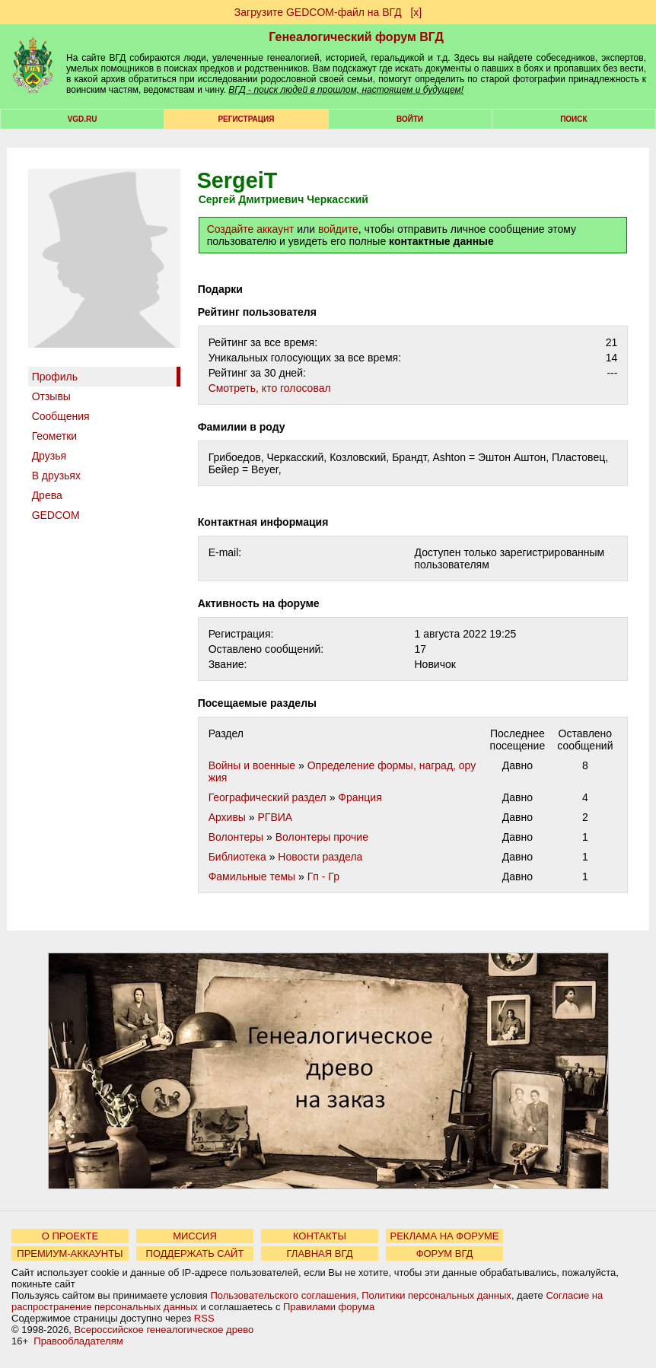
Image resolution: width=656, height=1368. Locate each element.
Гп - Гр (323, 876)
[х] (416, 12)
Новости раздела (320, 857)
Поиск (573, 119)
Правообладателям (78, 1341)
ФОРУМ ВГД (444, 1253)
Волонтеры (236, 837)
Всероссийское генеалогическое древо (164, 1329)
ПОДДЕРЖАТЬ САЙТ (195, 1253)
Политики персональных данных (436, 1295)
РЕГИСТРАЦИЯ (246, 119)
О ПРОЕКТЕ (70, 1236)
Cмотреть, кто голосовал (270, 388)
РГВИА (275, 817)
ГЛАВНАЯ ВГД (320, 1253)
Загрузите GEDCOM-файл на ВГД (318, 12)
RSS (204, 1318)
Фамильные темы (252, 876)
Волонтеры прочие (321, 837)
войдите (338, 229)
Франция (359, 797)
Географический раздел (267, 797)
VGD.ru (82, 119)
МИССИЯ (195, 1236)
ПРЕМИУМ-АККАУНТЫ (70, 1253)
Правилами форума (328, 1306)
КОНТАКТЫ (319, 1236)
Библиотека (237, 857)
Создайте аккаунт (251, 229)
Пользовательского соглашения (283, 1295)
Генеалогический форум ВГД (356, 36)
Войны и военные (252, 765)
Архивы (227, 817)
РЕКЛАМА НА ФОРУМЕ (444, 1236)
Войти (409, 119)
